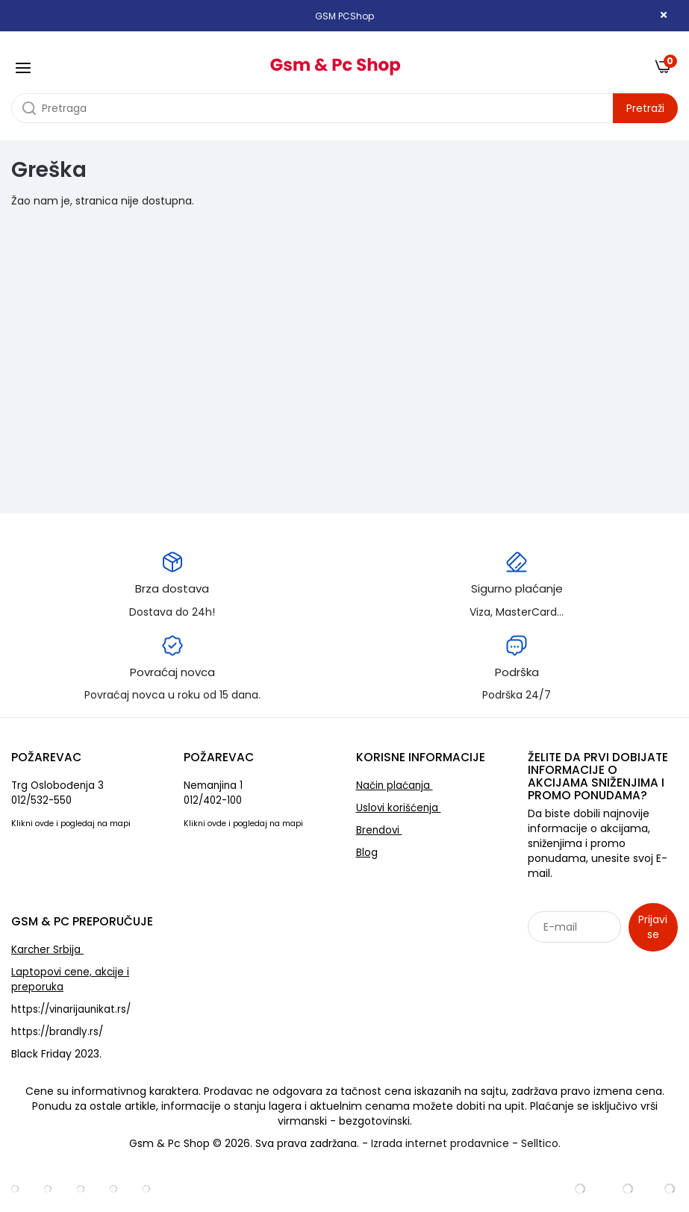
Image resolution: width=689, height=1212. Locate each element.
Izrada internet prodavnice (440, 1143)
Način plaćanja (394, 785)
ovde (44, 823)
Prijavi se (652, 927)
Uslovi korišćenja (398, 808)
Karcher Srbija (47, 950)
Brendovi (379, 830)
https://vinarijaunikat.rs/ (71, 1009)
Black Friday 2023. (56, 1053)
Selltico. (541, 1143)
